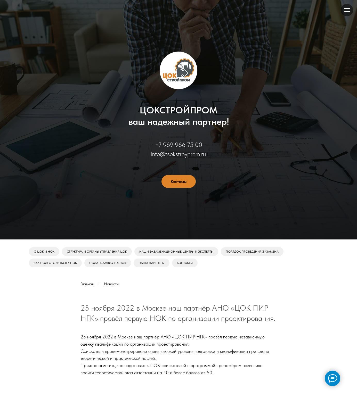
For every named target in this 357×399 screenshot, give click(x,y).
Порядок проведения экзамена (252, 251)
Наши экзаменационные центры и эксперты (176, 251)
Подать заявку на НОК (107, 263)
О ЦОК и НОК (44, 251)
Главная (87, 283)
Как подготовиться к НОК (55, 263)
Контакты (185, 263)
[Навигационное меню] (347, 10)
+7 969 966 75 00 (178, 144)
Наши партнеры (152, 263)
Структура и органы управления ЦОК (97, 251)
